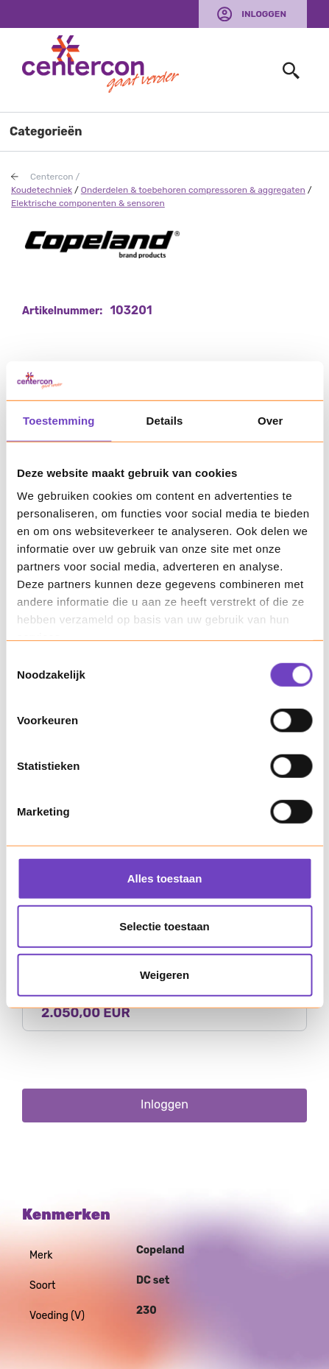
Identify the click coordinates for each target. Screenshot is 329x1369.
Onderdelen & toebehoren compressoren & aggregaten (193, 190)
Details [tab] (164, 420)
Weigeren (164, 974)
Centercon (52, 176)
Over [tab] (270, 420)
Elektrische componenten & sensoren (88, 203)
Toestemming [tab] (59, 420)
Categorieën (46, 131)
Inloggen (263, 14)
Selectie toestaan (164, 926)
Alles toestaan (164, 877)
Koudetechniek (41, 190)
